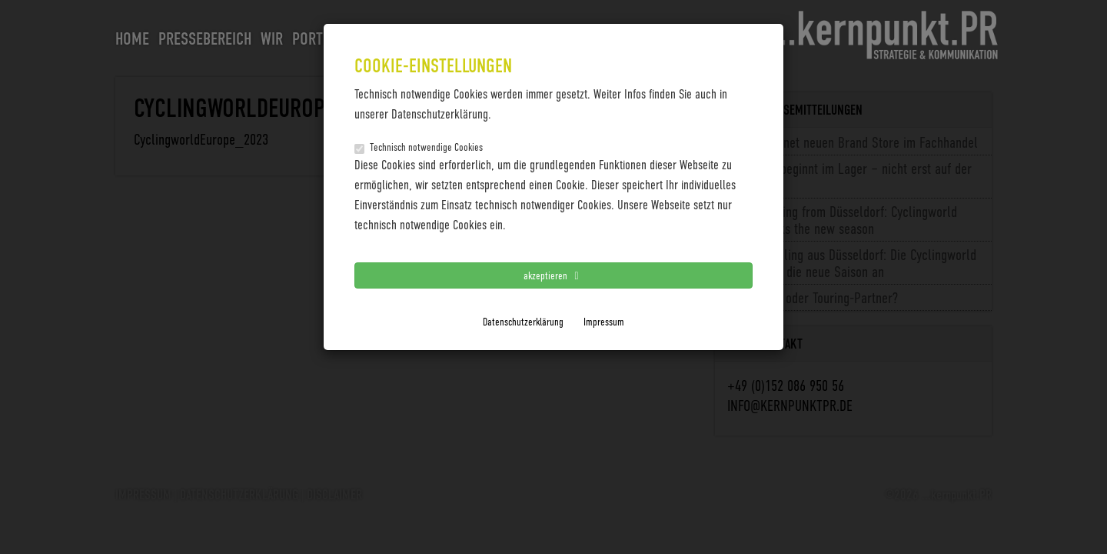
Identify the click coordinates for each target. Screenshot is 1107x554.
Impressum (603, 321)
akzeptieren (553, 275)
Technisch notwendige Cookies (418, 147)
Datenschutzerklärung (523, 321)
